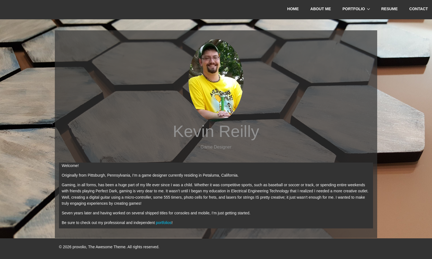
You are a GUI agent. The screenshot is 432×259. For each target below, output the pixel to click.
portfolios (164, 222)
